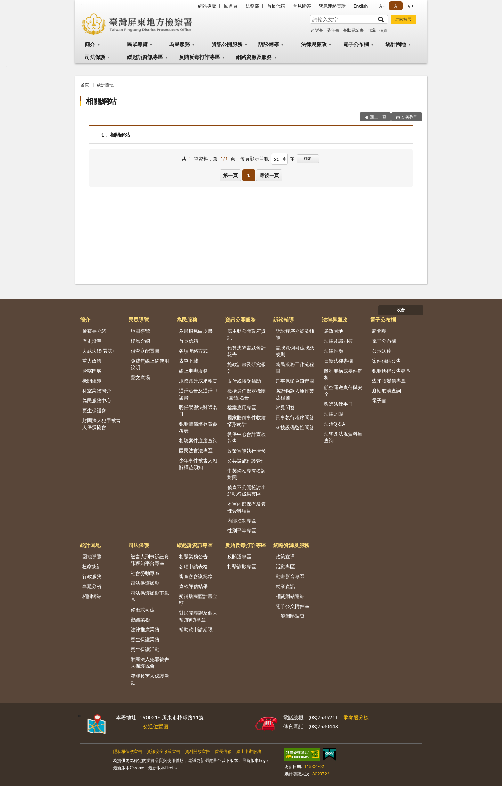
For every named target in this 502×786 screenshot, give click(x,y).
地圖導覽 (140, 331)
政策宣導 (285, 556)
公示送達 (381, 351)
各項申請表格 (193, 566)
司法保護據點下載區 (150, 596)
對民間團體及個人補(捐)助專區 (198, 616)
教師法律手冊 (338, 404)
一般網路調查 (290, 616)
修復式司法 (143, 609)
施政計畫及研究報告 (246, 367)
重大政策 (91, 361)
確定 (307, 158)
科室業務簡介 (96, 390)
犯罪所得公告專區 (391, 370)
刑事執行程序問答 (295, 417)
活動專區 (285, 566)
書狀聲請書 (353, 30)
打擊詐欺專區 (241, 566)
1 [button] (248, 175)
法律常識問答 (338, 341)
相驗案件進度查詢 (198, 440)
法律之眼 (333, 414)
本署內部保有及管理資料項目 (246, 507)
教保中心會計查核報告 (246, 437)
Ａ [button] (395, 6)
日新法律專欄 (338, 361)
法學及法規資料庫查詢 (343, 437)
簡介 (90, 44)
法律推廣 (333, 351)
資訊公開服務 (227, 44)
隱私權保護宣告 (127, 751)
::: (80, 4)
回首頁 (231, 6)
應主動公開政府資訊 (246, 334)
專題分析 (91, 586)
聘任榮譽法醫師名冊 (198, 410)
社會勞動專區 (145, 573)
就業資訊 (285, 586)
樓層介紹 (140, 341)
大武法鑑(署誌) (98, 351)
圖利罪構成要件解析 (343, 374)
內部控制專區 (241, 520)
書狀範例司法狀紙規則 (295, 351)
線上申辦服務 (193, 370)
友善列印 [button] (409, 116)
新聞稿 (379, 331)
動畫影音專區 (290, 576)
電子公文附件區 (292, 606)
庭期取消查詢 (386, 390)
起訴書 (317, 30)
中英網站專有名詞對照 (246, 474)
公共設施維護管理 (246, 460)
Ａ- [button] (381, 6)
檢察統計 (91, 566)
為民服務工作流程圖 (295, 367)
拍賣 (383, 30)
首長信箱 (276, 6)
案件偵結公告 (386, 361)
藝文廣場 (140, 377)
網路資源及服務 (254, 57)
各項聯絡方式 (193, 351)
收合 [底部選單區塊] (401, 309)
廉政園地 (333, 331)
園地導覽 (91, 556)
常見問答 (302, 6)
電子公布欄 (356, 44)
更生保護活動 (145, 649)
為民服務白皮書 (196, 331)
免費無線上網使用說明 (150, 364)
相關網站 (101, 101)
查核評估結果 (193, 586)
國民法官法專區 (196, 450)
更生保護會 (94, 410)
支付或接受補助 (244, 381)
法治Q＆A (334, 424)
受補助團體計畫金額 (198, 599)
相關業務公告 (193, 556)
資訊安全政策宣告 (163, 751)
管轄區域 (91, 370)
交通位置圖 (155, 726)
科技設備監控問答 (295, 427)
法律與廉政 (314, 44)
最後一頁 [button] (269, 175)
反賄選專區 (239, 556)
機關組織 (91, 380)
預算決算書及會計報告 (246, 351)
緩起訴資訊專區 (145, 57)
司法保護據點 (145, 583)
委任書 (333, 30)
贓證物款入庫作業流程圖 (295, 394)
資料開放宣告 (197, 751)
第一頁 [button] (230, 175)
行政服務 (91, 576)
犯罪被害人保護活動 (150, 679)
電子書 (379, 400)
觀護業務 (140, 619)
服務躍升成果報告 (198, 380)
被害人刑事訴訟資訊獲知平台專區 (150, 559)
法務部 (252, 6)
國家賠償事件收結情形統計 (246, 420)
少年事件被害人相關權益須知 (198, 463)
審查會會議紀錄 (196, 576)
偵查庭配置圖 (145, 351)
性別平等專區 (241, 530)
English (361, 6)
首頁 (85, 84)
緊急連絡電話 (332, 6)
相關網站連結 (290, 596)
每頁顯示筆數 (254, 158)
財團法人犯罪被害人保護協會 (101, 423)
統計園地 (395, 44)
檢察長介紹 (94, 331)
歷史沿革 (91, 341)
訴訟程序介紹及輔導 (295, 334)
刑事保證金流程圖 (295, 381)
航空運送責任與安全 (343, 390)
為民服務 (179, 44)
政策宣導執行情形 (246, 451)
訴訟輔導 (268, 44)
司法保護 (95, 57)
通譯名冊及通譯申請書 (198, 394)
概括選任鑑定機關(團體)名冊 (246, 394)
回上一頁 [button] (378, 116)
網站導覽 (207, 6)
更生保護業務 (145, 639)
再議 (371, 30)
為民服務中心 (96, 400)
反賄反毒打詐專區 (199, 57)
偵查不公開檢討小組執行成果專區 (246, 490)
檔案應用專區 (241, 407)
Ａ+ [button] (410, 6)
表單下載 (188, 361)
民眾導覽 (137, 44)
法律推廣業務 (145, 629)
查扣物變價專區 (389, 380)
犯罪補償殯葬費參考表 (198, 427)
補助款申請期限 (196, 629)
